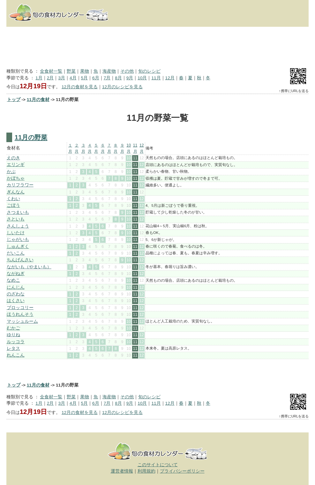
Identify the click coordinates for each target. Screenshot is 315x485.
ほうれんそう (20, 314)
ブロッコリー (20, 307)
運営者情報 (122, 471)
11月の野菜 (31, 137)
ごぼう (13, 205)
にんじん (16, 287)
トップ (13, 99)
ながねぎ (16, 273)
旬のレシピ (149, 71)
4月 (73, 78)
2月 (50, 78)
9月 (129, 78)
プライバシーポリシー (182, 471)
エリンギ (16, 164)
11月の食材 (38, 99)
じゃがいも (18, 239)
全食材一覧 (51, 71)
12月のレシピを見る (122, 86)
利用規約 (146, 471)
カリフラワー (20, 185)
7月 (107, 78)
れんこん (16, 355)
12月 (170, 78)
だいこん (16, 253)
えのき (13, 158)
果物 (84, 71)
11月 (156, 78)
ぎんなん (16, 192)
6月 (95, 78)
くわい (13, 198)
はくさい (16, 300)
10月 (142, 78)
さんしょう (18, 226)
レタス (13, 348)
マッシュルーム (22, 321)
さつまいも (18, 212)
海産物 (109, 71)
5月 (84, 78)
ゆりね (13, 334)
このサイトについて (158, 464)
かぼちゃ (16, 178)
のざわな (16, 294)
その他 (127, 71)
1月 (38, 78)
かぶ (11, 171)
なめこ (13, 280)
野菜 (71, 71)
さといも (16, 219)
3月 (61, 78)
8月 (118, 78)
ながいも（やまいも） (29, 266)
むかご (13, 328)
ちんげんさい (20, 259)
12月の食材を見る (80, 86)
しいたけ (16, 232)
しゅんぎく (18, 246)
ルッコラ (16, 341)
